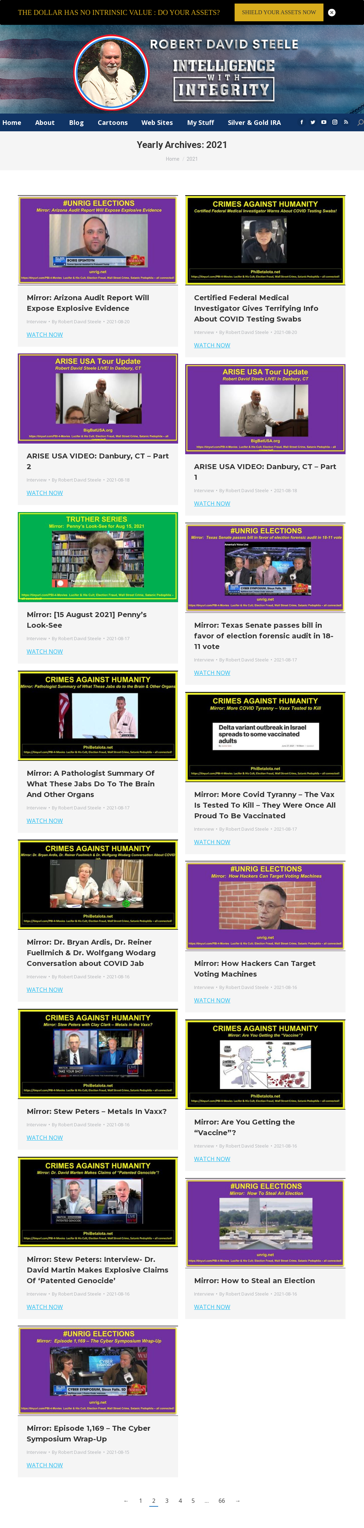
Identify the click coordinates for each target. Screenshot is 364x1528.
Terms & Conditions (256, 1524)
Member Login (331, 1524)
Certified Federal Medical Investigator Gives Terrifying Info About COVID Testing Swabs (256, 291)
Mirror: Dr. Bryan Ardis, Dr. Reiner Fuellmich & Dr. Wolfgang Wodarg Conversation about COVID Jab (91, 935)
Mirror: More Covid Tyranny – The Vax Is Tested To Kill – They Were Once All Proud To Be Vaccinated (265, 788)
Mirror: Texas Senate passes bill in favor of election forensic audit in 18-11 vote (263, 618)
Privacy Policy (297, 1524)
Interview (37, 304)
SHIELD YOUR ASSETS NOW (279, 12)
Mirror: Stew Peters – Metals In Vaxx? (97, 1094)
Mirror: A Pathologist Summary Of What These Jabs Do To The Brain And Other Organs (91, 766)
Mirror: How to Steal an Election (254, 1263)
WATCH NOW (45, 317)
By (76, 304)
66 (222, 1483)
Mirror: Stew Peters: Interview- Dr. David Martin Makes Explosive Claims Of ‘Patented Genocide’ (97, 1253)
